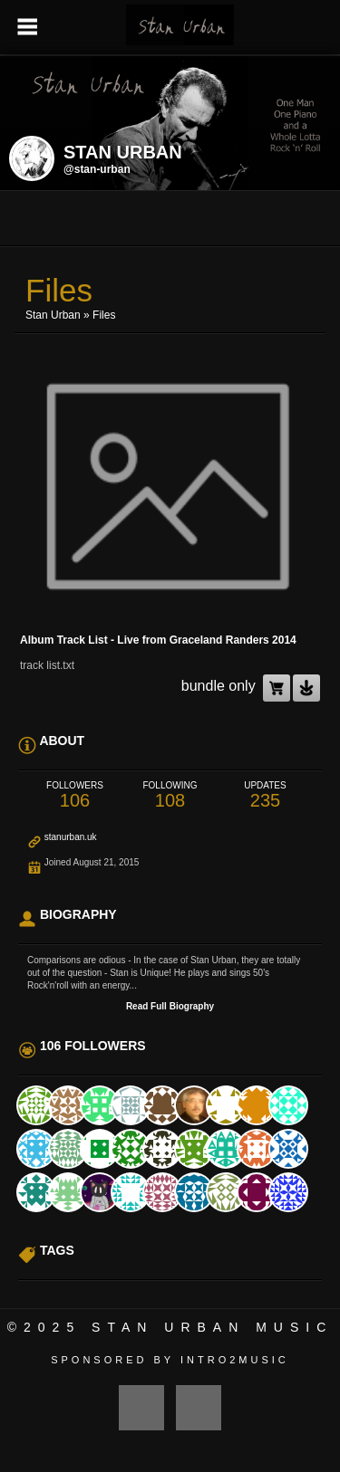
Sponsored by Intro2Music (170, 1359)
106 (74, 795)
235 (265, 795)
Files (103, 315)
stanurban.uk (70, 837)
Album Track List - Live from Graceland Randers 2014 (158, 640)
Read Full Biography (170, 1006)
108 (170, 795)
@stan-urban (97, 169)
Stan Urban (53, 315)
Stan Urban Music (212, 1327)
